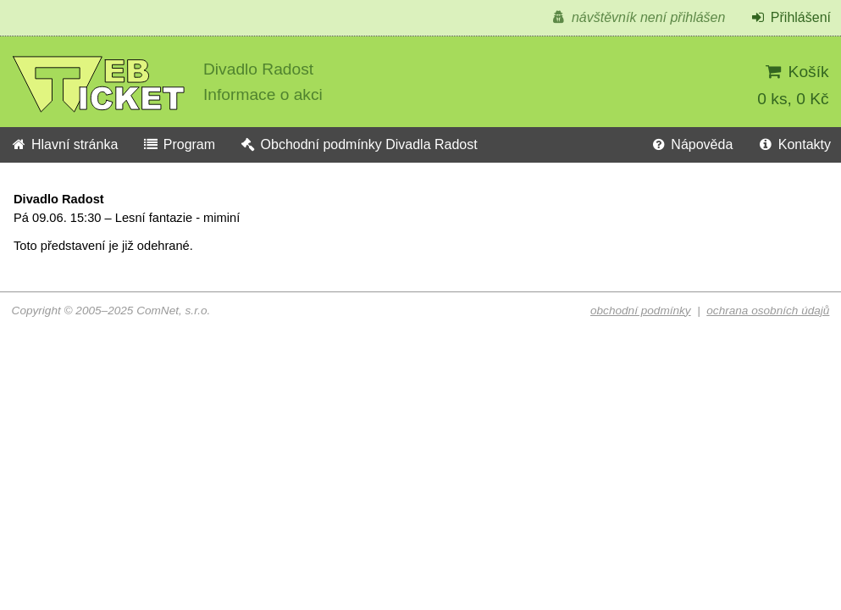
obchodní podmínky (640, 310)
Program (178, 144)
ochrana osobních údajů (767, 310)
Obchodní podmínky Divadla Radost (359, 144)
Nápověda (691, 144)
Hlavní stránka (64, 144)
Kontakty (794, 144)
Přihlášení (790, 17)
